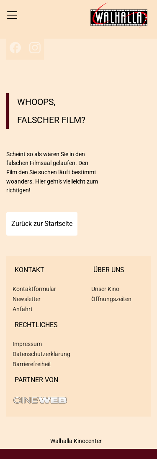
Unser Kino (105, 289)
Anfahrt (23, 309)
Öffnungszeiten (111, 299)
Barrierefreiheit (32, 364)
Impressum (27, 344)
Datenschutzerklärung (41, 354)
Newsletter (27, 299)
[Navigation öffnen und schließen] (12, 15)
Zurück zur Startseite (41, 224)
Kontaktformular (34, 289)
